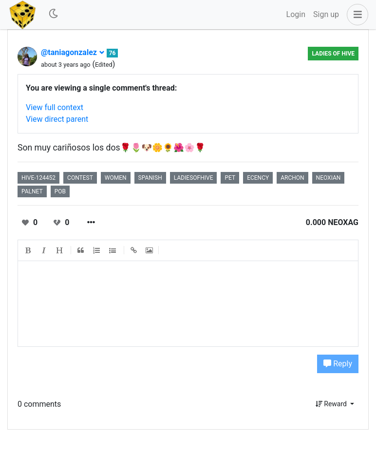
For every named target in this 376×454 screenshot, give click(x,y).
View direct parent (57, 119)
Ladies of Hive (333, 53)
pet (230, 177)
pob (60, 191)
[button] (355, 14)
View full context (54, 107)
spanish (150, 177)
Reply (337, 363)
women (116, 177)
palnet (32, 191)
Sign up (326, 14)
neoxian (328, 177)
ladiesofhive (193, 177)
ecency (258, 177)
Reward (332, 404)
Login (295, 14)
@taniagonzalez (73, 52)
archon (292, 177)
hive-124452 (38, 177)
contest (80, 177)
